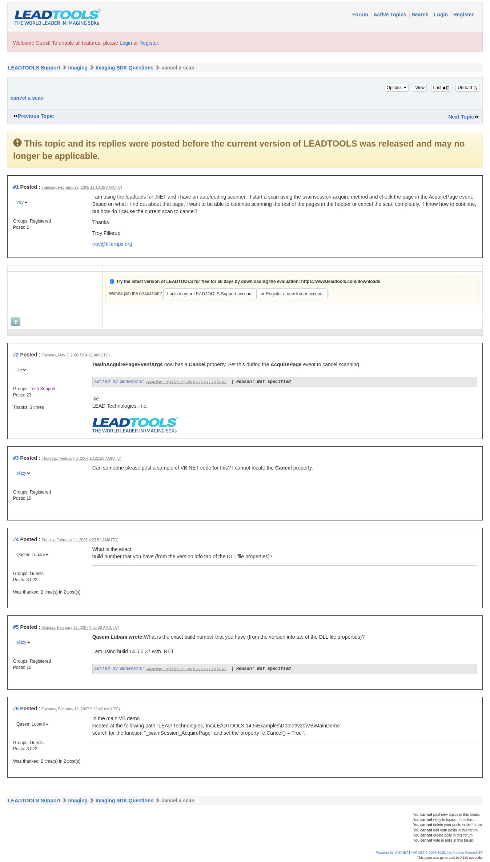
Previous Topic (36, 116)
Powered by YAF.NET (392, 852)
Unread (467, 87)
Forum (360, 14)
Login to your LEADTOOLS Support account (210, 293)
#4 (16, 539)
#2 (16, 355)
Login (441, 14)
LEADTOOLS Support (34, 68)
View (420, 87)
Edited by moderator (119, 381)
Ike (19, 369)
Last (441, 87)
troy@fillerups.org (112, 244)
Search (420, 14)
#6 (16, 708)
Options (397, 87)
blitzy (21, 473)
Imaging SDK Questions (124, 68)
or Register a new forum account (292, 293)
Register (463, 14)
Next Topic (461, 117)
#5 (16, 627)
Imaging (78, 68)
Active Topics (390, 14)
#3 (16, 458)
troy (20, 202)
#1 (16, 187)
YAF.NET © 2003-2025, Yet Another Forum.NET (447, 852)
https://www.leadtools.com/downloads (341, 281)
